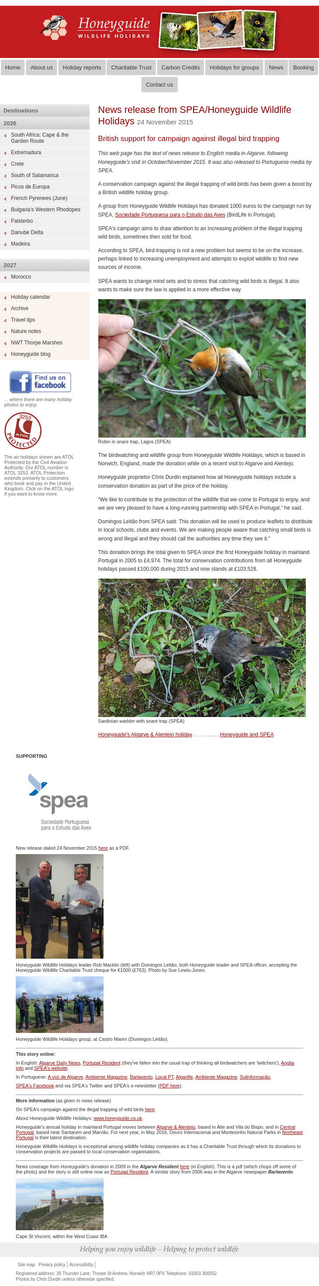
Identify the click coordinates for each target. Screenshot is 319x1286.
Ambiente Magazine (106, 1077)
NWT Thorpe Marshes (37, 343)
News (276, 67)
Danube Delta (27, 232)
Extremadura (26, 152)
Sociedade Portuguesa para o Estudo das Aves (170, 215)
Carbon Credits (180, 67)
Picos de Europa (30, 187)
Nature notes (26, 331)
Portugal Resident (102, 1062)
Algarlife (184, 1077)
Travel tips (23, 320)
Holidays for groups (234, 67)
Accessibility (81, 1264)
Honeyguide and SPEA (247, 735)
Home (13, 67)
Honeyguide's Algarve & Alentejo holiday (145, 735)
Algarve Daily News (59, 1062)
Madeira (20, 244)
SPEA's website (51, 1068)
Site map (26, 1264)
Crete (17, 164)
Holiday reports (82, 67)
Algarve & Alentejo (176, 1127)
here (103, 848)
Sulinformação (255, 1077)
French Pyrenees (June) (39, 198)
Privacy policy (52, 1264)
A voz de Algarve (65, 1077)
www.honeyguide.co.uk (117, 1118)
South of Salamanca (34, 175)
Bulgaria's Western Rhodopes (45, 209)
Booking (303, 67)
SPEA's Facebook (35, 1085)
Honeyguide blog (30, 354)
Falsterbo (22, 221)
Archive (20, 308)
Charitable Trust (131, 67)
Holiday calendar (30, 297)
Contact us (159, 84)
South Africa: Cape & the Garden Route (39, 138)
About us (41, 67)
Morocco (21, 277)
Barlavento (141, 1077)
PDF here (169, 1085)
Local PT (164, 1077)
